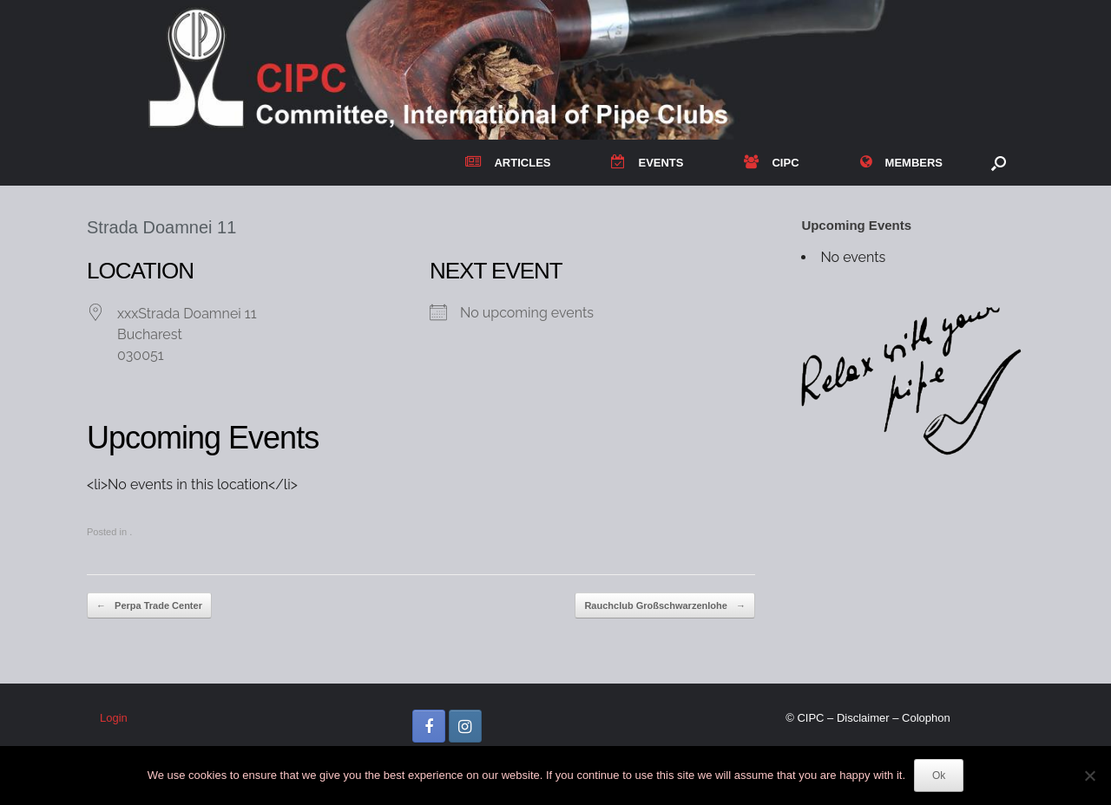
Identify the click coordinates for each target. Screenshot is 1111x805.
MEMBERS (901, 162)
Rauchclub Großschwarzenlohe (664, 606)
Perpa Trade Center (149, 606)
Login (114, 717)
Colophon (926, 717)
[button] (998, 163)
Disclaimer (863, 717)
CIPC (771, 162)
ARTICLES (507, 162)
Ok (938, 775)
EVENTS (647, 162)
